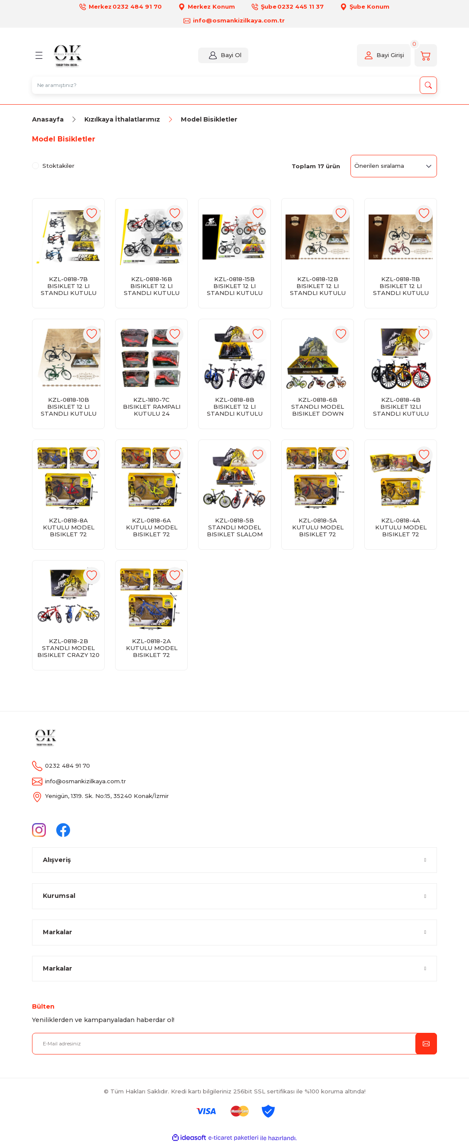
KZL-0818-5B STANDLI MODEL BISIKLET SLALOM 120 (235, 527)
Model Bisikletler (209, 119)
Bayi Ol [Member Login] (229, 54)
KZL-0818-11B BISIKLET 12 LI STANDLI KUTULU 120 (401, 286)
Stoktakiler (58, 165)
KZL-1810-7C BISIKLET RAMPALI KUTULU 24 (151, 406)
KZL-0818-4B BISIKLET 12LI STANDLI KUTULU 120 (401, 406)
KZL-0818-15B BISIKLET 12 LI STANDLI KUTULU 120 (235, 286)
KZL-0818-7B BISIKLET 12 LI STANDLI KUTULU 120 (68, 286)
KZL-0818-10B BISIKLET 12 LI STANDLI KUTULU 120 (68, 406)
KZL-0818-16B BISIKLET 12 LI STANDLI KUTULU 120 (152, 286)
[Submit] (426, 1043)
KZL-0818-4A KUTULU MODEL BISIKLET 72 (401, 527)
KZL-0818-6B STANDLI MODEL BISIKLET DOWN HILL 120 (317, 406)
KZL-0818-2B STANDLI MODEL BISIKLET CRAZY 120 (68, 648)
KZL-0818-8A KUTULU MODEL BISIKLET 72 (68, 527)
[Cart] (425, 55)
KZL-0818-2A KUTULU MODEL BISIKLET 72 (151, 648)
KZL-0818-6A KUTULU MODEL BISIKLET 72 (151, 527)
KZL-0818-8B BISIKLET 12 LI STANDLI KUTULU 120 (235, 406)
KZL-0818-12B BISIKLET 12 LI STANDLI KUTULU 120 (318, 286)
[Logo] (67, 55)
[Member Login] (211, 55)
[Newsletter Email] (234, 1043)
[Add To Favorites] (91, 213)
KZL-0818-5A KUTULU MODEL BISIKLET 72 (318, 527)
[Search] (234, 85)
